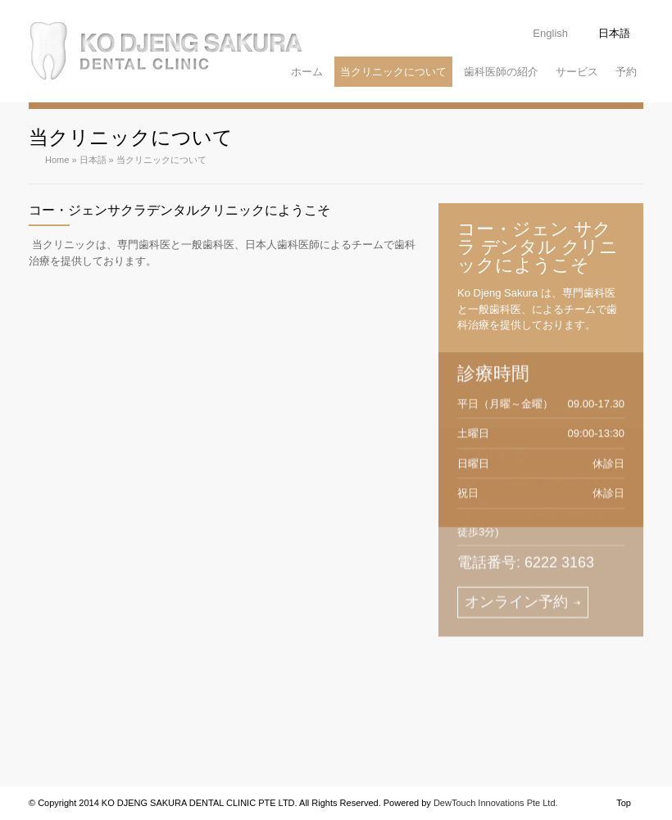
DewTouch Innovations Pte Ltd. (496, 803)
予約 (626, 72)
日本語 (614, 33)
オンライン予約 (516, 539)
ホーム (307, 72)
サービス (577, 72)
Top (623, 803)
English (550, 33)
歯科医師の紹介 (501, 72)
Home (57, 160)
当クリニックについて (393, 72)
